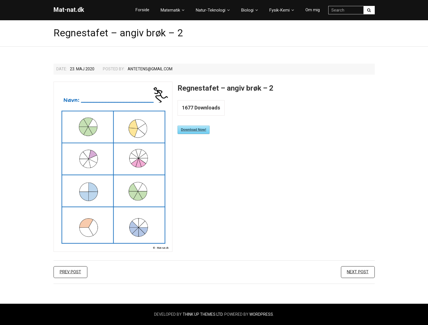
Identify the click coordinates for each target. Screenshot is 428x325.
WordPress (261, 314)
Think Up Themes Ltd (203, 314)
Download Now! (193, 130)
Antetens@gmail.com (150, 69)
